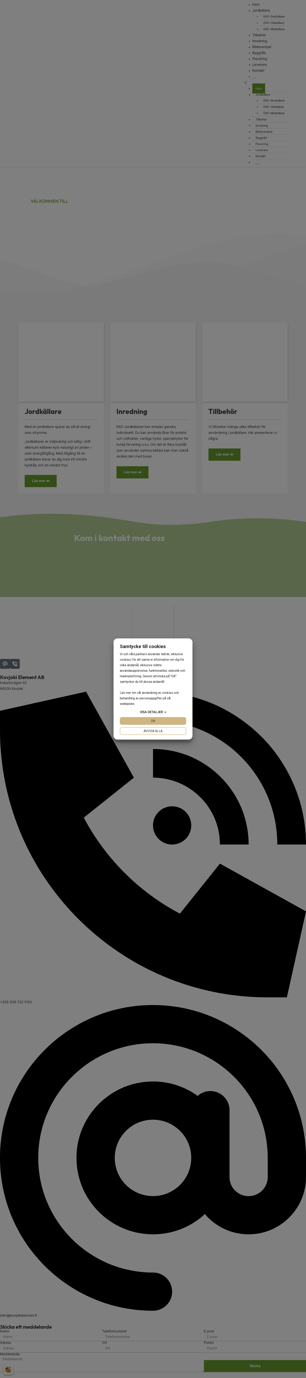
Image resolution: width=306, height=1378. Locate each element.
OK (153, 721)
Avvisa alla (153, 731)
